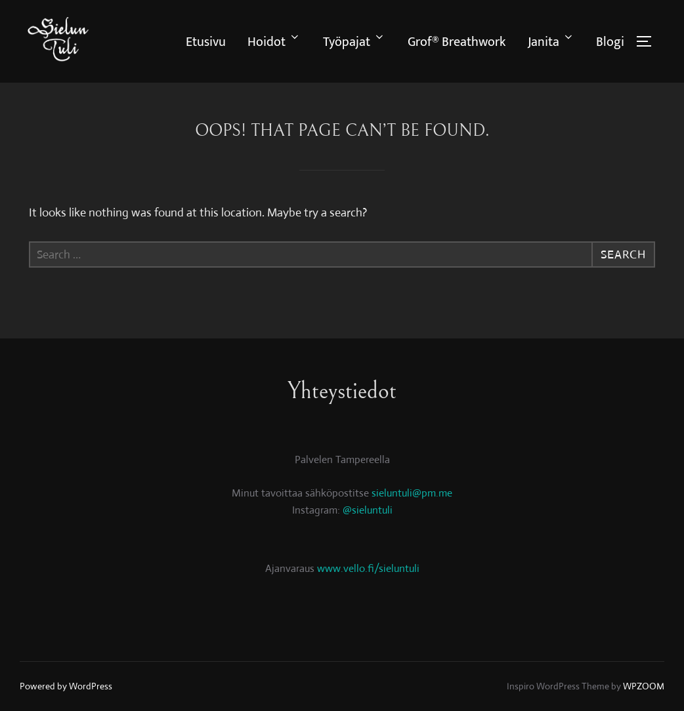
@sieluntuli (368, 510)
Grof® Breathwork (456, 42)
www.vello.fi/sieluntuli (368, 568)
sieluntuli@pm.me (412, 493)
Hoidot (274, 42)
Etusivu (206, 42)
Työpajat (354, 42)
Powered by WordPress (66, 686)
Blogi (610, 42)
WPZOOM (643, 686)
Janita (551, 42)
